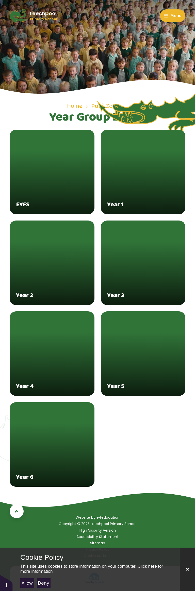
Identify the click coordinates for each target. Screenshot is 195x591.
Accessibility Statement (97, 536)
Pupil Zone (105, 106)
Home (74, 106)
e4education (108, 517)
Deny (43, 583)
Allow (27, 583)
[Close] (187, 569)
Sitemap (97, 543)
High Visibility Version (97, 530)
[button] (6, 583)
